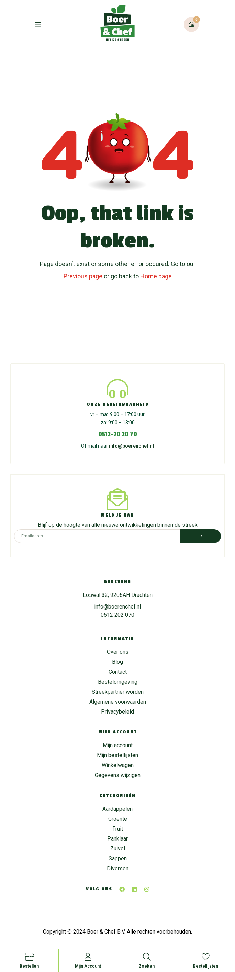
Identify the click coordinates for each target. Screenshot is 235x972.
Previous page (83, 276)
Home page (156, 276)
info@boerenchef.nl (131, 446)
